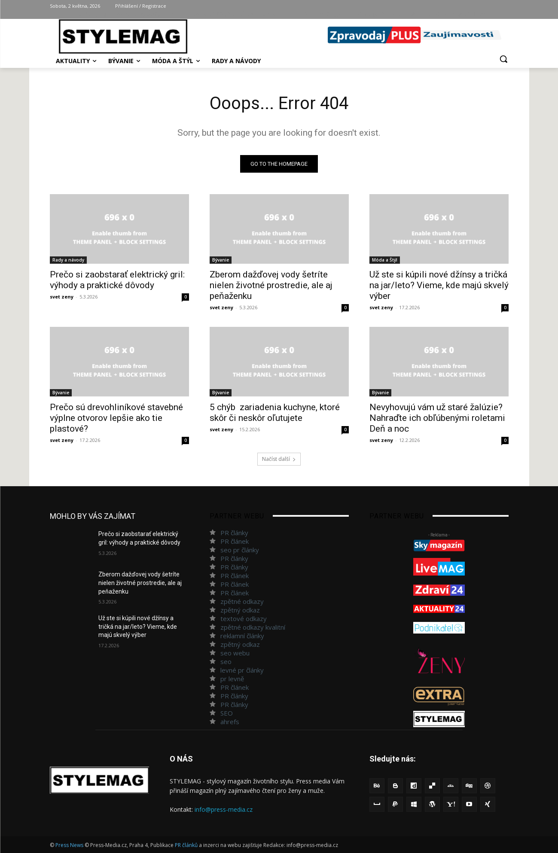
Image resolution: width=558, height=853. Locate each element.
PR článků (186, 845)
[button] (503, 59)
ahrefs (229, 721)
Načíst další (279, 459)
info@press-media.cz (224, 809)
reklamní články (242, 635)
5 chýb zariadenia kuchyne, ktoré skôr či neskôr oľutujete (275, 412)
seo (226, 661)
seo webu (235, 653)
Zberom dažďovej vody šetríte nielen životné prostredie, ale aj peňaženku (271, 285)
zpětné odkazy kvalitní (252, 627)
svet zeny (61, 296)
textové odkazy (243, 618)
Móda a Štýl (384, 260)
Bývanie (220, 260)
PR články (234, 532)
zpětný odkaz (240, 610)
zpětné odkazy (242, 601)
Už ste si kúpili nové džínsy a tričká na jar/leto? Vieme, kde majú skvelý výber (439, 285)
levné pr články (242, 670)
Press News (69, 845)
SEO (226, 713)
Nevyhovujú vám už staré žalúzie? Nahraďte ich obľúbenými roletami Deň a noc (437, 418)
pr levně (232, 678)
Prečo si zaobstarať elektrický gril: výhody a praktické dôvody (117, 279)
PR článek (234, 541)
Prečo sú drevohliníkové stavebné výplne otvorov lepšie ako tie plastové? (116, 418)
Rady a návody (68, 260)
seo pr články (239, 549)
